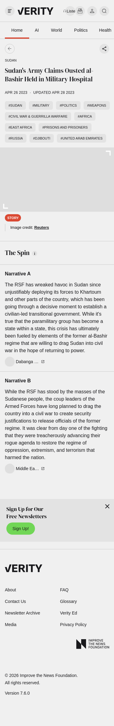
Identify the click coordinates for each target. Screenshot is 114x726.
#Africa (85, 116)
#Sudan (15, 105)
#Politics (68, 105)
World (56, 30)
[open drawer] (10, 11)
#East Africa (20, 127)
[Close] (107, 506)
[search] (104, 11)
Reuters (41, 227)
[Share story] (104, 49)
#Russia (16, 138)
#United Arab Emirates (81, 138)
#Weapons (96, 105)
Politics (81, 30)
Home (16, 30)
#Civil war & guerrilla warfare (38, 116)
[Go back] (33, 49)
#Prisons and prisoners (65, 127)
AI (37, 30)
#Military (41, 105)
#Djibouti (41, 138)
